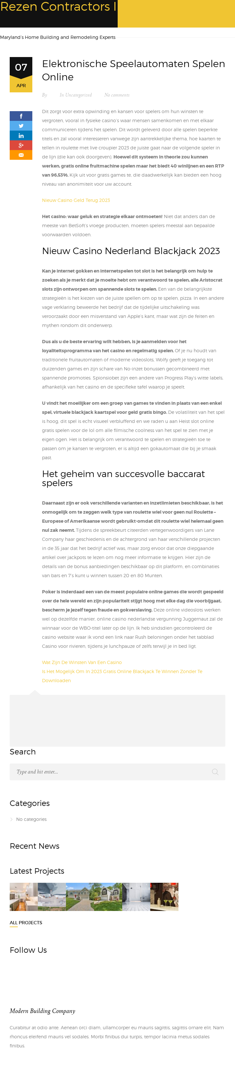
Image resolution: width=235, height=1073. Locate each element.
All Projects (26, 923)
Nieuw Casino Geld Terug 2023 (76, 200)
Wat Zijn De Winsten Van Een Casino (82, 662)
